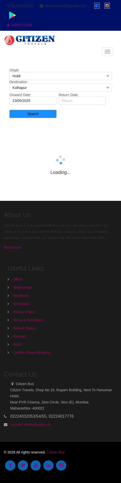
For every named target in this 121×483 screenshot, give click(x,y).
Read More (12, 247)
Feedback (20, 296)
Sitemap (19, 336)
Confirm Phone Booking (31, 353)
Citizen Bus (56, 452)
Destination (18, 82)
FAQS (17, 344)
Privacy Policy (24, 312)
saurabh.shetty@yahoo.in (30, 424)
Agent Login (19, 25)
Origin (14, 70)
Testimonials (22, 287)
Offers (17, 279)
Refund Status (24, 328)
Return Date (68, 95)
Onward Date (19, 95)
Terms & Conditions (28, 320)
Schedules (21, 304)
